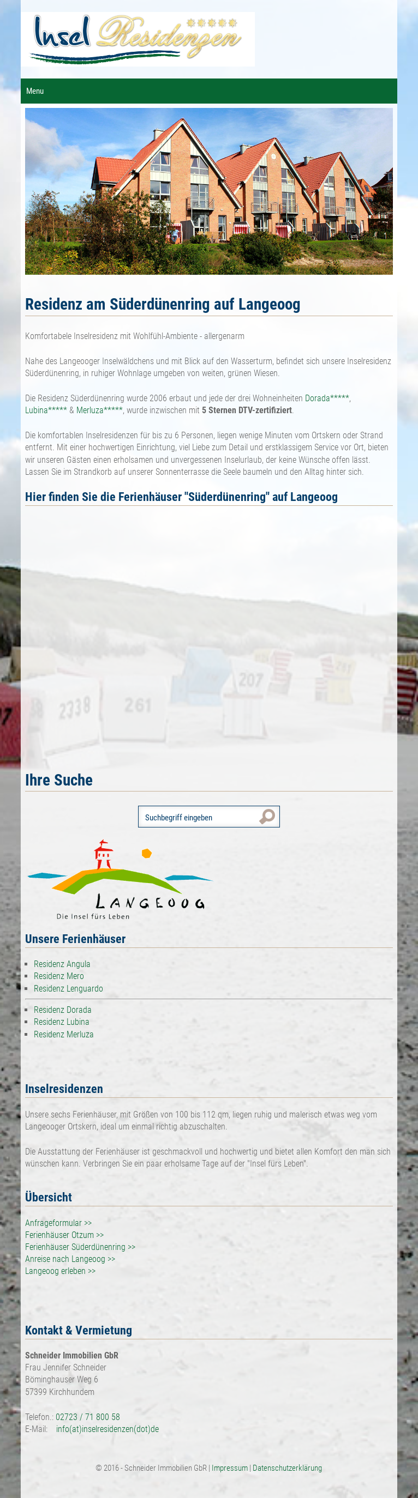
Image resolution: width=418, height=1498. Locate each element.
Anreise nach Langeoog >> (70, 1259)
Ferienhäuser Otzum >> (64, 1235)
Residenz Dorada (63, 1010)
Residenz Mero (59, 976)
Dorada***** (327, 398)
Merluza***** (99, 410)
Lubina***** (46, 410)
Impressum (230, 1468)
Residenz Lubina (61, 1022)
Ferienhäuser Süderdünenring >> (80, 1247)
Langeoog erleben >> (60, 1271)
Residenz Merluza (64, 1034)
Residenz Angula (62, 964)
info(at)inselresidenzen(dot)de (107, 1429)
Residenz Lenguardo (68, 988)
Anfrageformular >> (58, 1223)
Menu (35, 91)
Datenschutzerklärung (287, 1468)
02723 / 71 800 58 (88, 1417)
